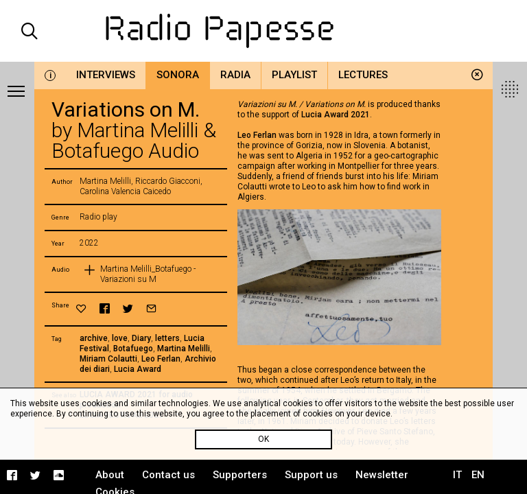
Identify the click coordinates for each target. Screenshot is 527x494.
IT (457, 475)
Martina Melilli (183, 348)
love (120, 338)
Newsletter (381, 475)
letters (167, 338)
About (109, 475)
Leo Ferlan (160, 359)
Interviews (105, 75)
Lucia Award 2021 (335, 114)
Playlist (294, 75)
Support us (311, 475)
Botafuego (133, 348)
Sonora (177, 75)
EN (477, 475)
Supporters (240, 475)
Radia (235, 75)
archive (94, 338)
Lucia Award (137, 369)
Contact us (168, 475)
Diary (141, 338)
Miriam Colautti (108, 359)
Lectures (363, 75)
